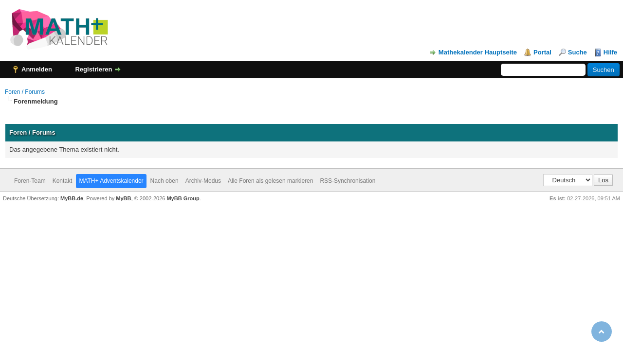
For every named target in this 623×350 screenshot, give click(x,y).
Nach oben (164, 180)
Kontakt (63, 180)
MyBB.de (71, 198)
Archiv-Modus (203, 180)
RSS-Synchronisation (347, 180)
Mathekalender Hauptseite (478, 52)
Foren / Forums (25, 91)
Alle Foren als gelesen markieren (270, 180)
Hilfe (610, 52)
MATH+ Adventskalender (111, 180)
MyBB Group (182, 198)
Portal (542, 52)
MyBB (123, 198)
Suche (577, 52)
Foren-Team (30, 180)
